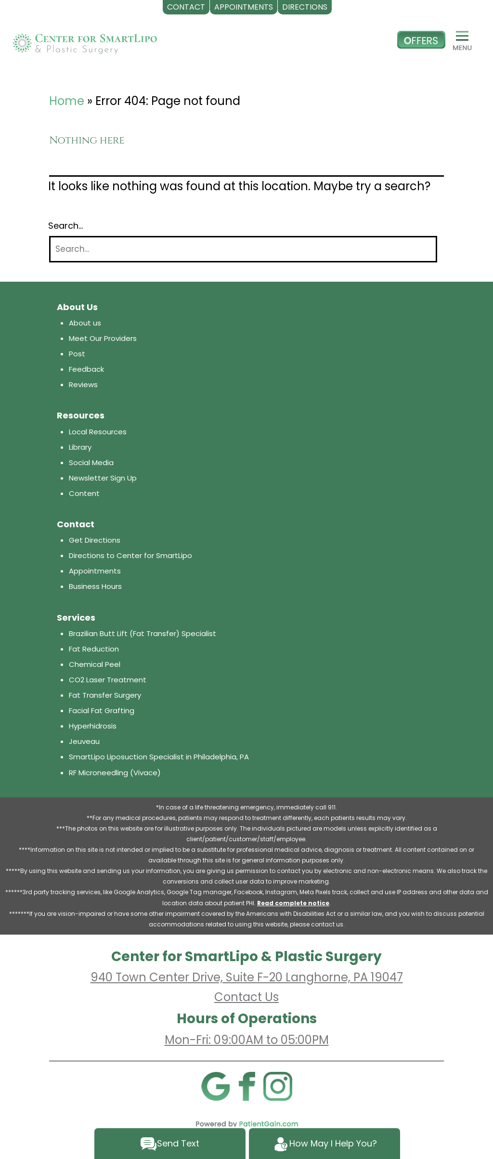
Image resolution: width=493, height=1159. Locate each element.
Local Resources (98, 432)
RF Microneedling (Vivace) (115, 773)
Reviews (83, 384)
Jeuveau (84, 741)
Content (84, 493)
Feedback (86, 369)
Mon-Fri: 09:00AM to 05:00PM (247, 1040)
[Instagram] (277, 1085)
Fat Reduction (94, 649)
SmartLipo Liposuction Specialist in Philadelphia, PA (159, 757)
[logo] (85, 40)
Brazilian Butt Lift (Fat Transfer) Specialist (142, 633)
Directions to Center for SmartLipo (130, 555)
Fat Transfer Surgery (105, 695)
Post (77, 354)
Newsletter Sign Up (103, 478)
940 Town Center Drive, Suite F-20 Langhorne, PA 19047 (247, 977)
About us (85, 323)
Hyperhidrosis (93, 726)
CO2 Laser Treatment (107, 680)
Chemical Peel (94, 664)
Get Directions (94, 540)
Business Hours (95, 586)
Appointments (95, 571)
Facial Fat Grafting (101, 710)
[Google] (215, 1085)
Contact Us (246, 997)
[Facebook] (246, 1085)
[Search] (243, 249)
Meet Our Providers (103, 338)
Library (80, 447)
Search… (65, 226)
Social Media (91, 462)
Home (66, 101)
